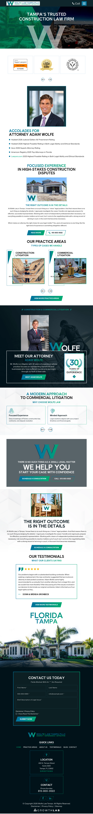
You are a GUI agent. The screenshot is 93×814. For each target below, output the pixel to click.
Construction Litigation (26, 268)
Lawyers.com (16, 156)
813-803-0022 (57, 233)
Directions (46, 771)
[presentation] (43, 79)
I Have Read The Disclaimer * (28, 714)
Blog (66, 747)
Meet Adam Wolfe (33, 377)
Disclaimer (19, 711)
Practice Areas (30, 747)
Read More (36, 233)
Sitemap (58, 807)
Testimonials (55, 747)
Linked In (50, 799)
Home (18, 747)
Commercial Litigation (67, 268)
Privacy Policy (30, 712)
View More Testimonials (46, 605)
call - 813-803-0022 (63, 479)
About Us (43, 747)
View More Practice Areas (46, 298)
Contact (73, 747)
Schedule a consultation (33, 479)
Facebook (43, 799)
